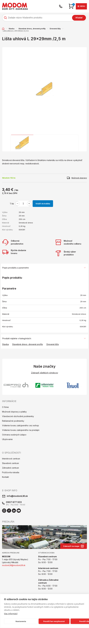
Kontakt (5, 477)
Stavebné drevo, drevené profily (32, 29)
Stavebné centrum (10, 463)
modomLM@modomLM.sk (13, 565)
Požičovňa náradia (10, 472)
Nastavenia (21, 621)
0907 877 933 (14, 502)
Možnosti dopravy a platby (14, 411)
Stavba (11, 29)
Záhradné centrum (10, 468)
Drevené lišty (55, 29)
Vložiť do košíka (43, 203)
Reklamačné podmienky (13, 421)
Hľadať (79, 17)
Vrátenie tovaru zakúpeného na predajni (20, 430)
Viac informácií (10, 613)
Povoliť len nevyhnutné (54, 621)
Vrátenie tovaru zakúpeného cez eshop (20, 425)
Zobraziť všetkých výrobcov (44, 372)
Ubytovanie (7, 439)
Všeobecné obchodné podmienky (18, 416)
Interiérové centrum (11, 458)
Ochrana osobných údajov (14, 434)
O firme (5, 407)
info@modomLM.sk (17, 496)
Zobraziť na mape (73, 546)
